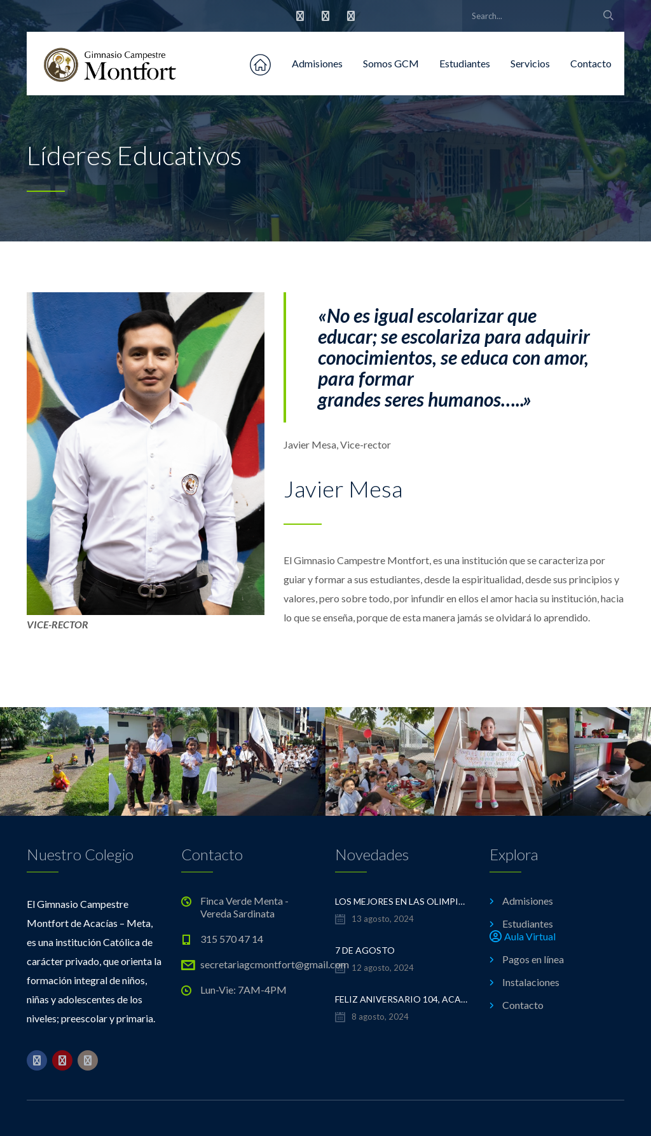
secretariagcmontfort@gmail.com (274, 964)
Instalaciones (530, 982)
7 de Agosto (365, 950)
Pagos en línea (533, 959)
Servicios (530, 63)
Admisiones (317, 63)
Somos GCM (391, 63)
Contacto (591, 63)
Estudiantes (464, 63)
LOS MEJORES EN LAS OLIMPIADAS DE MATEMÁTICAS (402, 901)
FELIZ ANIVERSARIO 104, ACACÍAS (402, 999)
